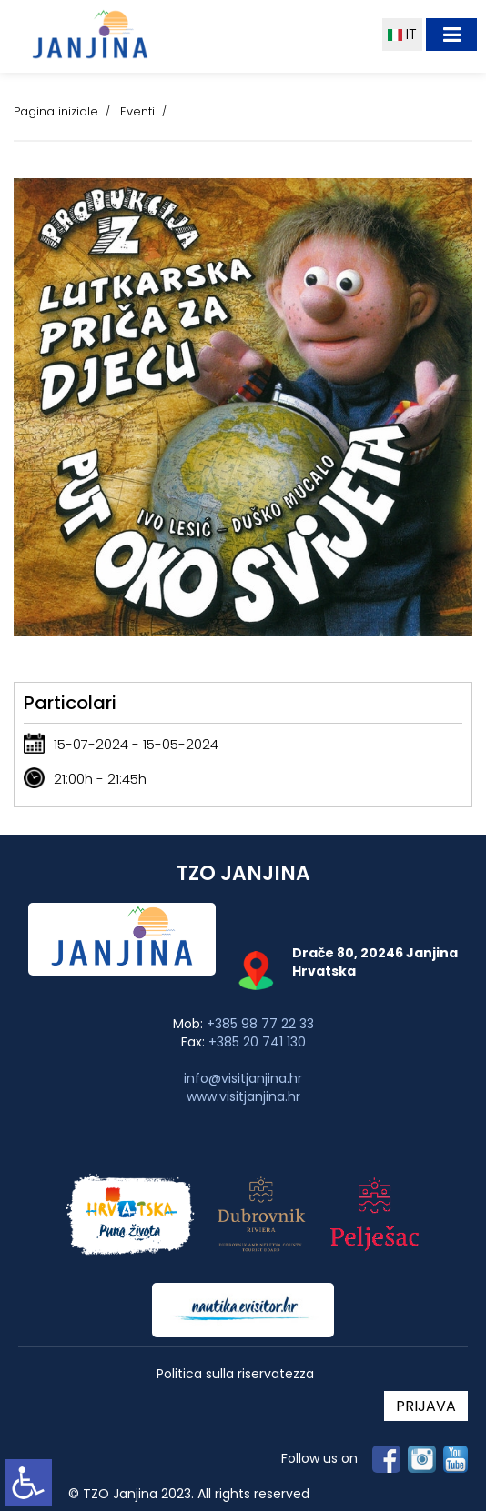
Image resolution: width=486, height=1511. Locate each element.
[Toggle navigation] (451, 34)
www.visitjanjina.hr (243, 1096)
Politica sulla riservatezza (235, 1374)
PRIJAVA (426, 1406)
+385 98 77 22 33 (260, 1024)
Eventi (137, 111)
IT (402, 34)
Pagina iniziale (56, 111)
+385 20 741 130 (257, 1042)
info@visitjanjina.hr (243, 1078)
